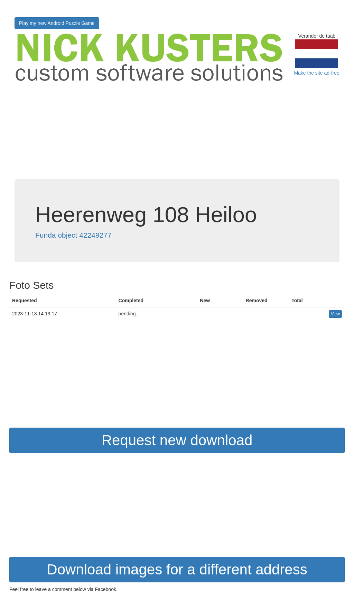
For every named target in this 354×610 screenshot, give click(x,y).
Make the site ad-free (316, 73)
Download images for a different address (177, 569)
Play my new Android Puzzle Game (57, 23)
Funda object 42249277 (73, 235)
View (335, 314)
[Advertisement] (177, 131)
